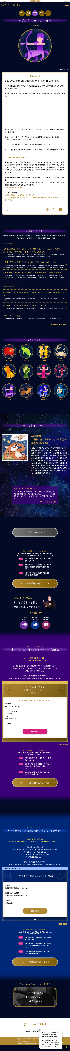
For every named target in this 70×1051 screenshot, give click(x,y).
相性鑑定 (4, 1)
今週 (28, 13)
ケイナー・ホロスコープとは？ (46, 502)
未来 (24, 627)
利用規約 (26, 1038)
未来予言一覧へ (63, 748)
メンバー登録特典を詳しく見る (35, 585)
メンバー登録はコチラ (35, 616)
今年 (41, 13)
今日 (22, 13)
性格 (35, 627)
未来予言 (66, 1)
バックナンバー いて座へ (35, 533)
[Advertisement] (35, 113)
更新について (63, 69)
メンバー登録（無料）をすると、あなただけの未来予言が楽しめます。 (35, 662)
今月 (35, 13)
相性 (45, 627)
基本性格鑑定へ (63, 929)
